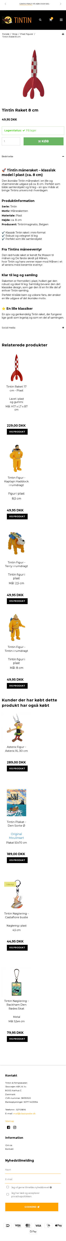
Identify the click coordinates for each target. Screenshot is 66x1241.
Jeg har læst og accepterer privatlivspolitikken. (25, 1195)
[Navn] (33, 1169)
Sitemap (9, 1121)
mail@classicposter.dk (24, 1113)
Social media (8, 327)
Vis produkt (17, 431)
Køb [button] (43, 141)
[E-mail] (33, 1179)
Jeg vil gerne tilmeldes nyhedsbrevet (32, 1187)
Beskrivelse (7, 156)
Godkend (30, 1207)
